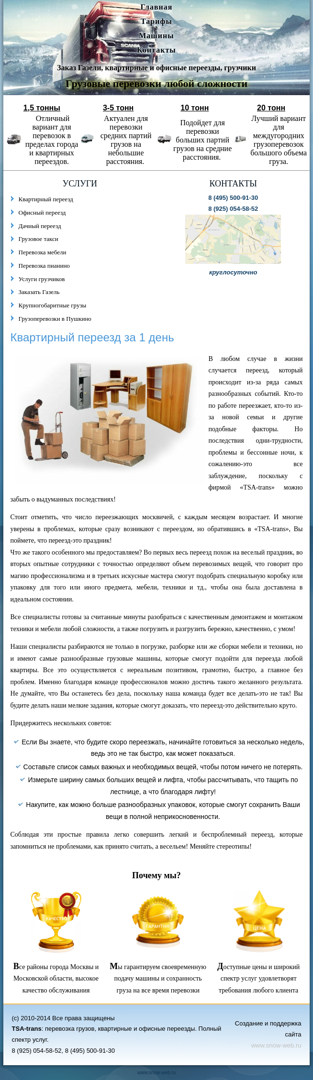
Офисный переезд (42, 212)
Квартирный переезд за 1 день (92, 337)
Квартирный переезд (46, 199)
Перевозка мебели (43, 252)
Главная (157, 7)
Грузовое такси (38, 238)
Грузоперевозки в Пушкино (55, 318)
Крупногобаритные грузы (53, 305)
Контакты (156, 50)
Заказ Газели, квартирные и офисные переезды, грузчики (156, 68)
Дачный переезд (40, 225)
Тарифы (156, 21)
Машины (156, 36)
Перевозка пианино (44, 265)
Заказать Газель (39, 291)
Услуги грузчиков (42, 279)
